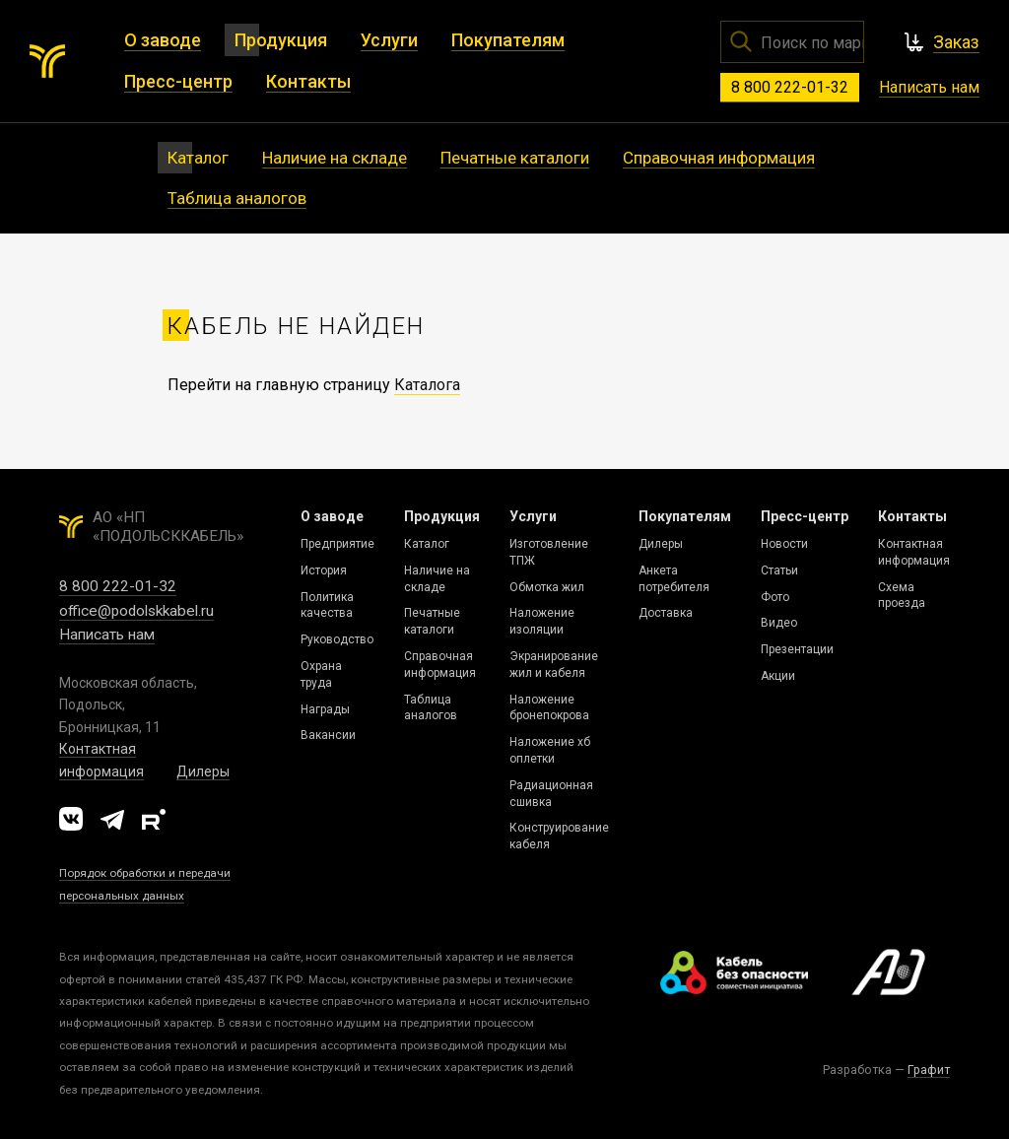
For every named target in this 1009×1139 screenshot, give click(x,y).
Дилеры (203, 771)
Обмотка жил (546, 587)
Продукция (442, 516)
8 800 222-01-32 (789, 87)
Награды (325, 709)
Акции (778, 676)
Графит (929, 1069)
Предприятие (337, 544)
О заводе (332, 516)
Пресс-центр (804, 516)
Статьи (779, 570)
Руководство (337, 639)
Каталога (427, 384)
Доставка (666, 613)
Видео (779, 623)
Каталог (426, 544)
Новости (784, 544)
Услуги (533, 516)
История (324, 570)
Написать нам (929, 87)
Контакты (912, 516)
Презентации (797, 649)
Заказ (956, 42)
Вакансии (328, 735)
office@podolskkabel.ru (136, 611)
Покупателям (685, 516)
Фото (775, 597)
